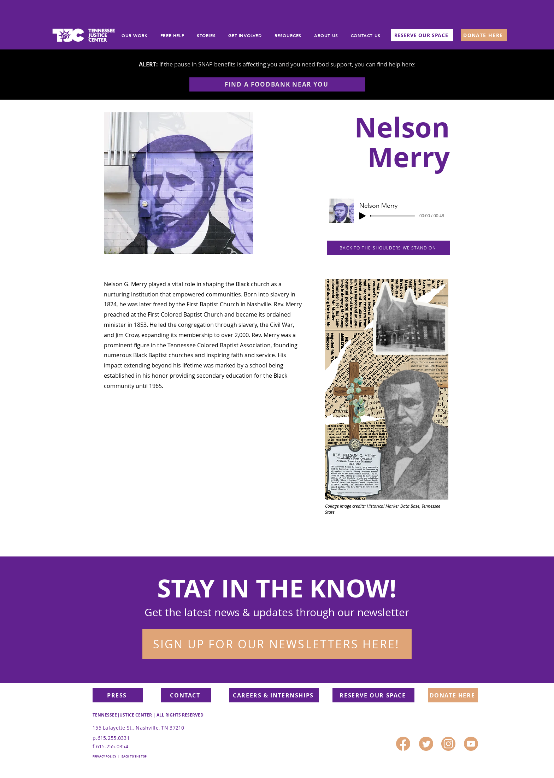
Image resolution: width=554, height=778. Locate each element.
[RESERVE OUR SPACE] (422, 35)
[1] (426, 744)
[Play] (362, 215)
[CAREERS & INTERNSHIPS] (274, 695)
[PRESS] (118, 695)
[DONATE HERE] (484, 35)
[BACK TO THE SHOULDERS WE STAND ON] (388, 248)
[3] (448, 744)
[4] (471, 744)
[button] (277, 644)
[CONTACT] (186, 695)
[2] (403, 744)
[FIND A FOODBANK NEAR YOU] (277, 84)
